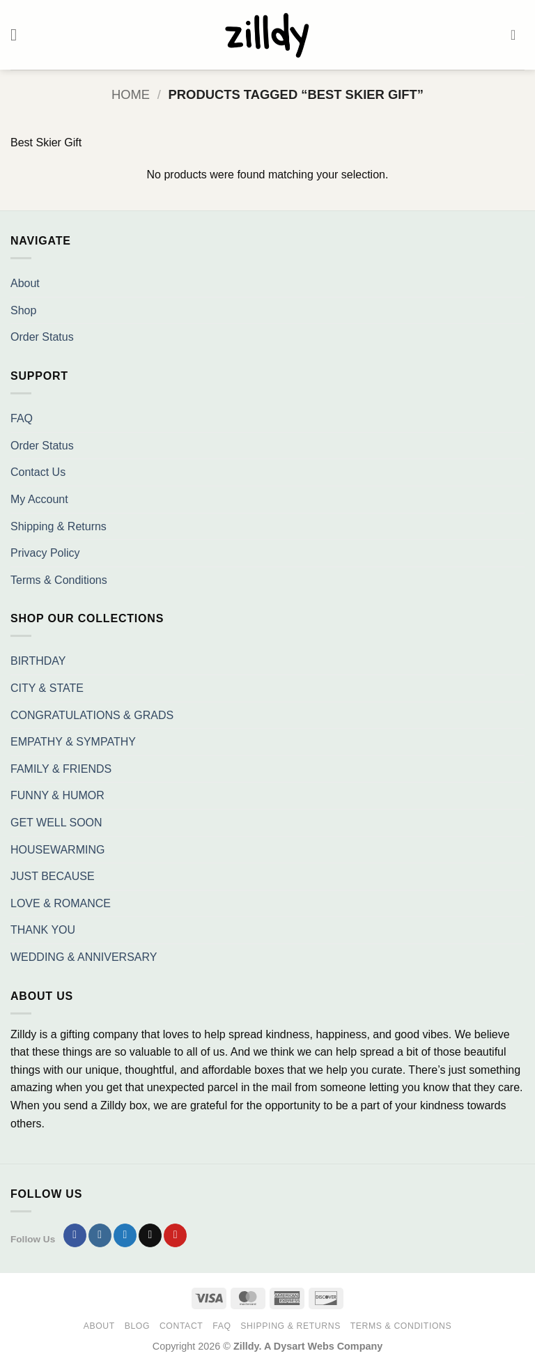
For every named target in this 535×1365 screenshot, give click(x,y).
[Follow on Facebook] (74, 1235)
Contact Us (37, 472)
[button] (18, 34)
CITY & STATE (47, 688)
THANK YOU (42, 930)
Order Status (42, 337)
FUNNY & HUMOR (57, 795)
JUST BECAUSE (52, 876)
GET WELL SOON (56, 822)
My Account (39, 499)
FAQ (21, 418)
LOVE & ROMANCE (60, 903)
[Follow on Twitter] (125, 1235)
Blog (137, 1326)
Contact (181, 1326)
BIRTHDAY (37, 661)
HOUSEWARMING (57, 850)
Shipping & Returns (58, 526)
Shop (23, 310)
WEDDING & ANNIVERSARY (83, 957)
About (25, 283)
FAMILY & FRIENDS (60, 769)
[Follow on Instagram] (99, 1235)
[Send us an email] (150, 1235)
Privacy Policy (45, 553)
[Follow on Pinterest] (175, 1235)
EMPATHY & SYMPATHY (73, 742)
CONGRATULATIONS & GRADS (91, 715)
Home (130, 94)
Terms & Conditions (58, 580)
